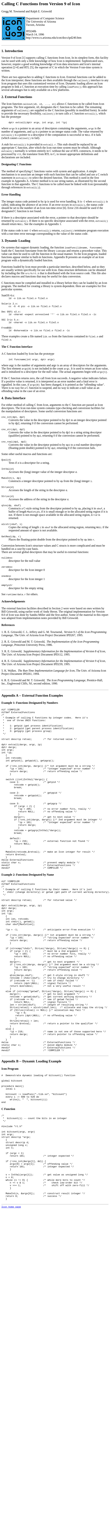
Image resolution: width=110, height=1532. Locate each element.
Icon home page (11, 1314)
